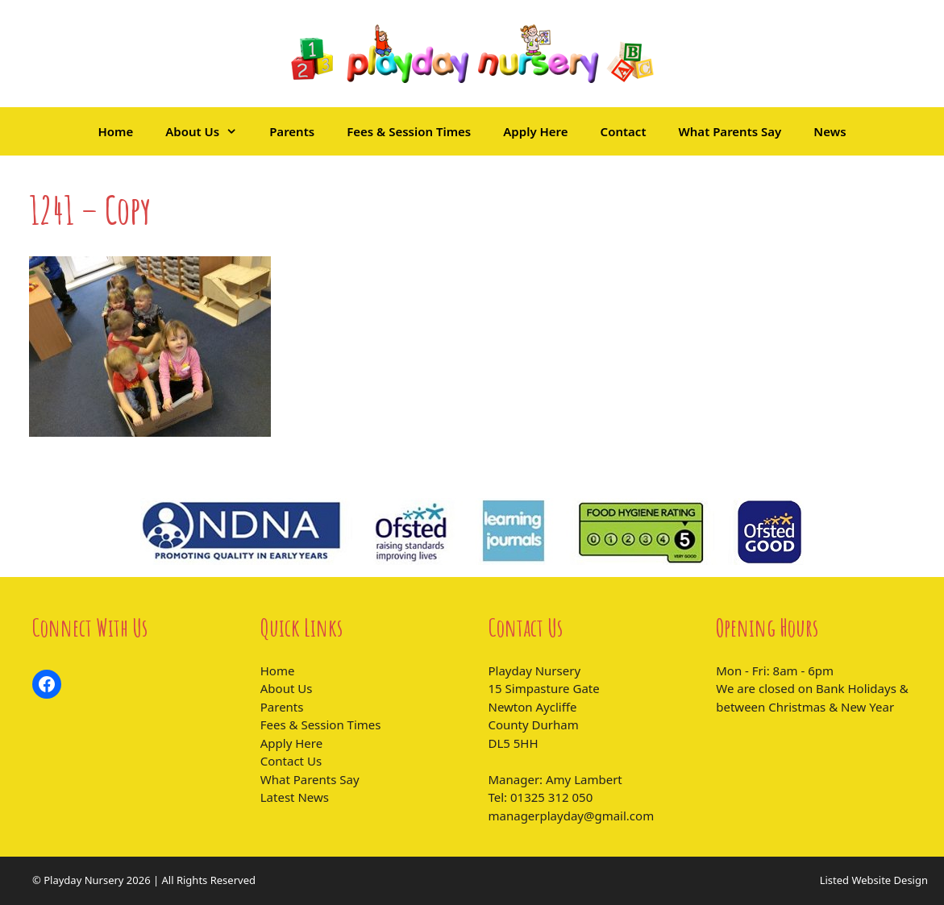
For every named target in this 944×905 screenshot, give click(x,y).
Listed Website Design (874, 880)
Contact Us (291, 761)
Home (115, 131)
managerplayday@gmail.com (572, 815)
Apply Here (535, 131)
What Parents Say (730, 131)
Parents (291, 131)
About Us (209, 131)
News (829, 131)
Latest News (294, 797)
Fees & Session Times (409, 131)
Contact (624, 131)
